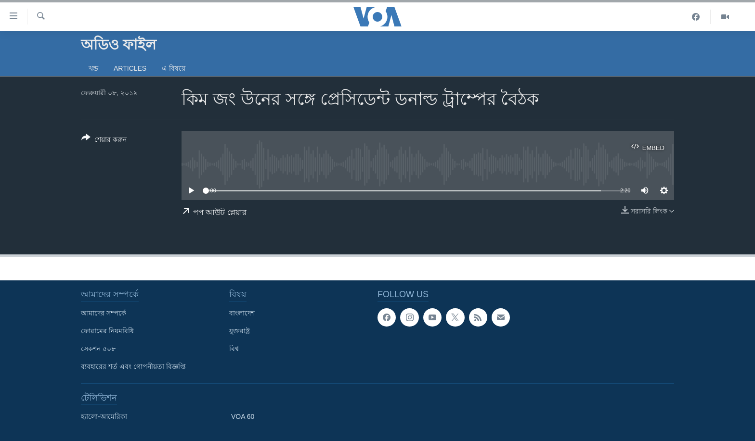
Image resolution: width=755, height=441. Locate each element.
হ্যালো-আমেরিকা (104, 416)
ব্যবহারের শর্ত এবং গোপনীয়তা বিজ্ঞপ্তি (133, 366)
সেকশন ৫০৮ (98, 349)
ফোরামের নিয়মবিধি (107, 331)
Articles (130, 68)
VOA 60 (242, 416)
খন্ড (93, 68)
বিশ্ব (234, 349)
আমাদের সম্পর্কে (103, 313)
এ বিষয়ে (173, 68)
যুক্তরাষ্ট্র (239, 331)
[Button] (104, 140)
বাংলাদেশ (242, 313)
